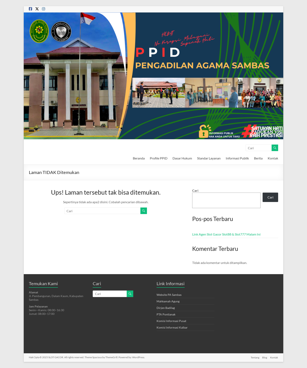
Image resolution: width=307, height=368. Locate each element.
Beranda (139, 158)
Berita (258, 158)
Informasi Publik (237, 158)
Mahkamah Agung (168, 301)
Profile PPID (158, 158)
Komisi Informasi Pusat (171, 321)
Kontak (273, 158)
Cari (195, 190)
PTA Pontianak (166, 314)
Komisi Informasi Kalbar (172, 327)
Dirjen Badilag (166, 308)
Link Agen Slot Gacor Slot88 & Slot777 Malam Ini (226, 234)
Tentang (254, 357)
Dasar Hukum (182, 158)
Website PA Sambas (169, 294)
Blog (264, 357)
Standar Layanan (209, 158)
